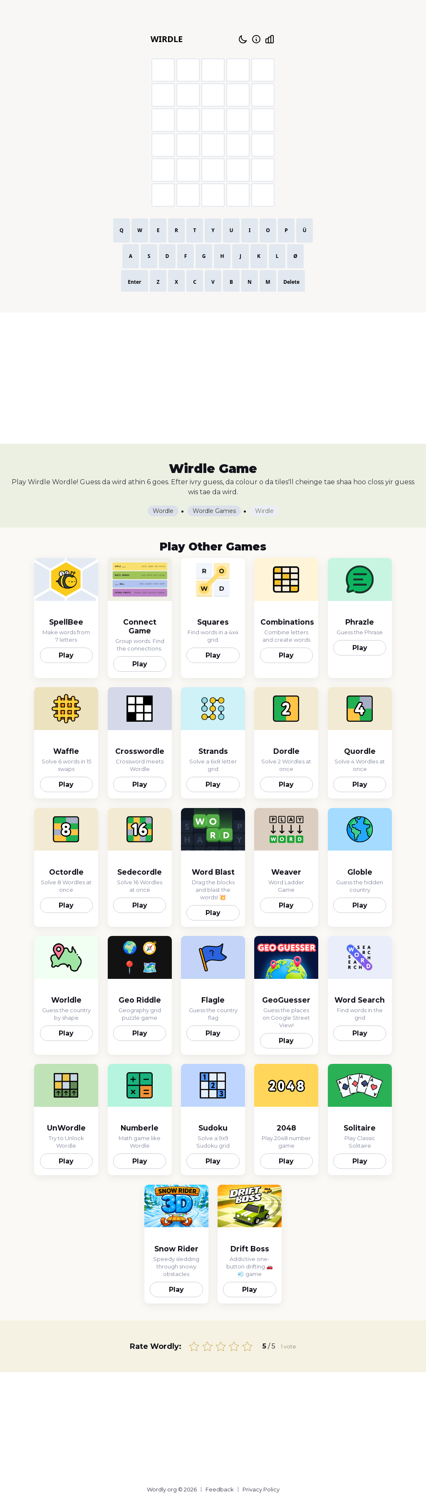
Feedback (220, 1489)
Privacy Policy (261, 1489)
